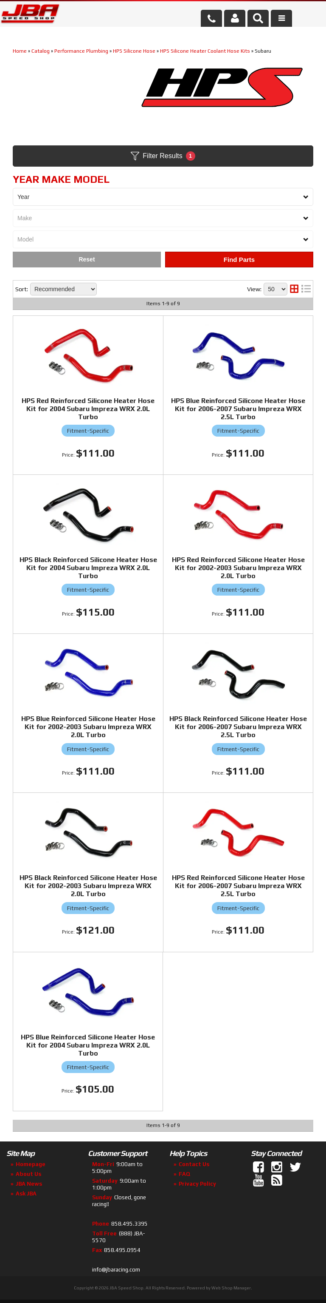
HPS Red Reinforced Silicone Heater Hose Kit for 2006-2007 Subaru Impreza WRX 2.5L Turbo (238, 886)
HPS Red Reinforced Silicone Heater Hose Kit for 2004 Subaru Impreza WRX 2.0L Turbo (88, 409)
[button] (258, 18)
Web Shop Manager (231, 1288)
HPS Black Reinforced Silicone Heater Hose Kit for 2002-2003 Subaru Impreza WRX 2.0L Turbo (88, 886)
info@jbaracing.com (116, 1269)
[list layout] (306, 289)
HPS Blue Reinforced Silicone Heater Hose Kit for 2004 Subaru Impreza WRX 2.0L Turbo (88, 1045)
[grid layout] (294, 289)
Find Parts (239, 259)
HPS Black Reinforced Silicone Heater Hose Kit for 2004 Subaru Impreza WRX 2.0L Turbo (88, 568)
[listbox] (163, 197)
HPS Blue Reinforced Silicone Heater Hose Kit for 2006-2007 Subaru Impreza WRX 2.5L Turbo (238, 409)
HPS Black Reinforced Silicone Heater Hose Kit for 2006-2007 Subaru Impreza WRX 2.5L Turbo (238, 727)
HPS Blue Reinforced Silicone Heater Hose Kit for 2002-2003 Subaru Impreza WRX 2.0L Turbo (88, 727)
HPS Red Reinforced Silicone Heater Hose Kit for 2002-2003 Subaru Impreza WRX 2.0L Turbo (238, 568)
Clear (87, 259)
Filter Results (163, 156)
